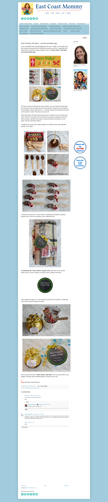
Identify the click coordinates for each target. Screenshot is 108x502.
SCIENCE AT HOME (75, 31)
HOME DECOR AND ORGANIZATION (71, 26)
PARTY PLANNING (24, 26)
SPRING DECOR (44, 23)
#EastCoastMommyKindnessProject (39, 28)
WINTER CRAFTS (24, 28)
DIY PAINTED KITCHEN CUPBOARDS (73, 28)
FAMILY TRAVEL (24, 31)
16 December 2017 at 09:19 (44, 404)
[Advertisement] (45, 472)
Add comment (24, 427)
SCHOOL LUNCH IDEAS (56, 28)
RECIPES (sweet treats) (54, 26)
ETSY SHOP (72, 23)
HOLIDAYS (53, 23)
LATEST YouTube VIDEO (26, 23)
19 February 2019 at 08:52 (38, 414)
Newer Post (23, 485)
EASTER (36, 23)
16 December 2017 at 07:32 (34, 395)
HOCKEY (65, 31)
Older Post (66, 485)
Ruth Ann (27, 395)
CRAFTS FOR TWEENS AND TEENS (52, 31)
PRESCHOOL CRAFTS (35, 31)
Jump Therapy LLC (29, 414)
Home (45, 485)
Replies (27, 401)
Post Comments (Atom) (31, 487)
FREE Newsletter (24, 33)
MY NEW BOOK (81, 23)
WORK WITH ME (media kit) (36, 33)
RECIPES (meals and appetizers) (39, 26)
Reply (26, 399)
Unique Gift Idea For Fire (29, 422)
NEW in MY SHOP (62, 23)
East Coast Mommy (32, 404)
